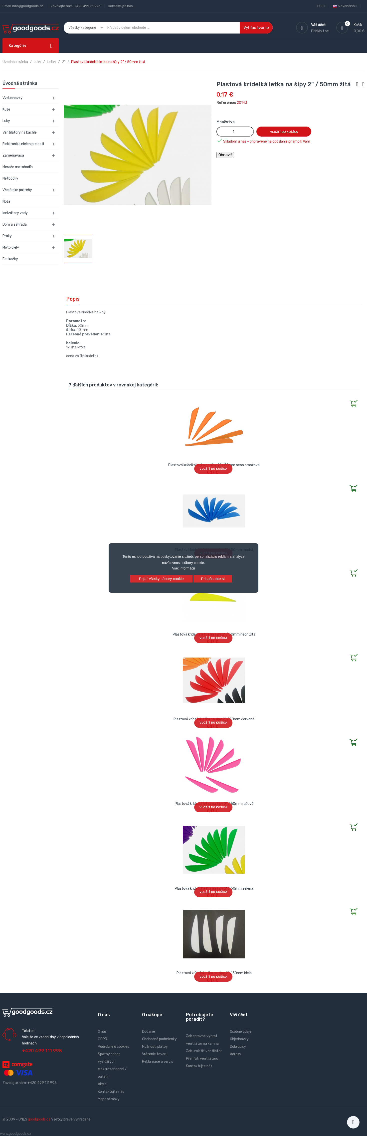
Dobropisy (238, 1046)
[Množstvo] (235, 132)
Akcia (102, 1084)
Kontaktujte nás (120, 6)
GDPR (102, 1039)
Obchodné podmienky (159, 1039)
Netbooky (10, 178)
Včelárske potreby (17, 190)
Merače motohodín (17, 167)
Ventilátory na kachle (19, 132)
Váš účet (238, 1014)
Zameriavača (13, 155)
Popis (73, 299)
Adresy (235, 1054)
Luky (6, 121)
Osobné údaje (240, 1031)
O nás (102, 1031)
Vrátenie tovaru (155, 1054)
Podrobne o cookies (113, 1046)
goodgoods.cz (39, 1119)
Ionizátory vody (15, 213)
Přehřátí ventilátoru (202, 1058)
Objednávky (239, 1039)
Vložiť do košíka (284, 132)
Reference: (226, 103)
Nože (6, 201)
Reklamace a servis (157, 1061)
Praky (7, 236)
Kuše (6, 109)
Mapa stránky (109, 1099)
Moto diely (10, 247)
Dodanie (148, 1031)
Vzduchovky (12, 98)
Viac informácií (183, 568)
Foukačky (10, 259)
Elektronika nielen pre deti (23, 144)
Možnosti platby (155, 1046)
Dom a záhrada (14, 224)
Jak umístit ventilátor (204, 1051)
